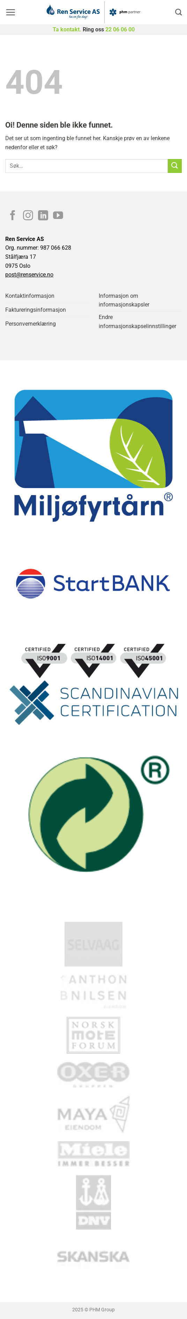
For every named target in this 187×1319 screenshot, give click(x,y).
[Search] (178, 12)
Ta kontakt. (67, 29)
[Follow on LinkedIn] (43, 216)
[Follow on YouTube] (58, 216)
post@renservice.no (29, 274)
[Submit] (175, 166)
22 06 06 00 (120, 29)
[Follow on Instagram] (28, 216)
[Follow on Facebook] (13, 216)
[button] (10, 12)
